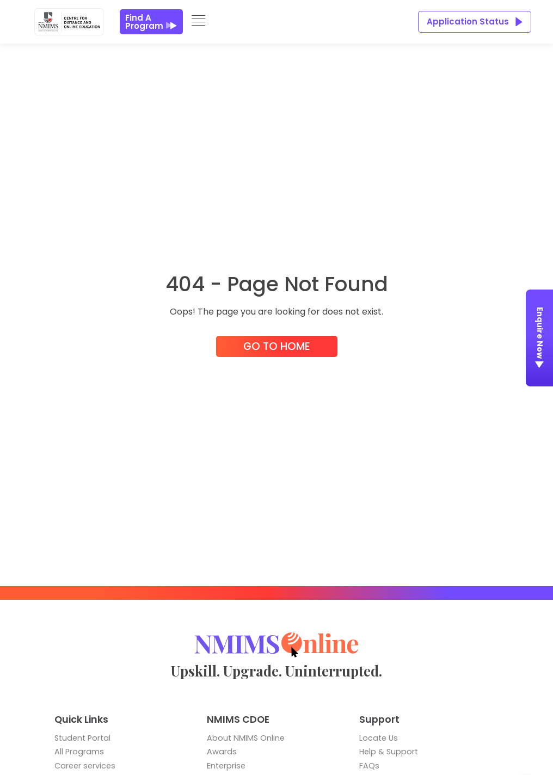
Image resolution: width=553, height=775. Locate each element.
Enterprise (226, 766)
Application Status (475, 21)
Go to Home (276, 346)
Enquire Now (539, 340)
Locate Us (378, 738)
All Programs (79, 751)
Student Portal (82, 738)
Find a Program (151, 22)
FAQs (369, 766)
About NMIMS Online (246, 738)
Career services (84, 766)
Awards (222, 751)
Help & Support (388, 751)
